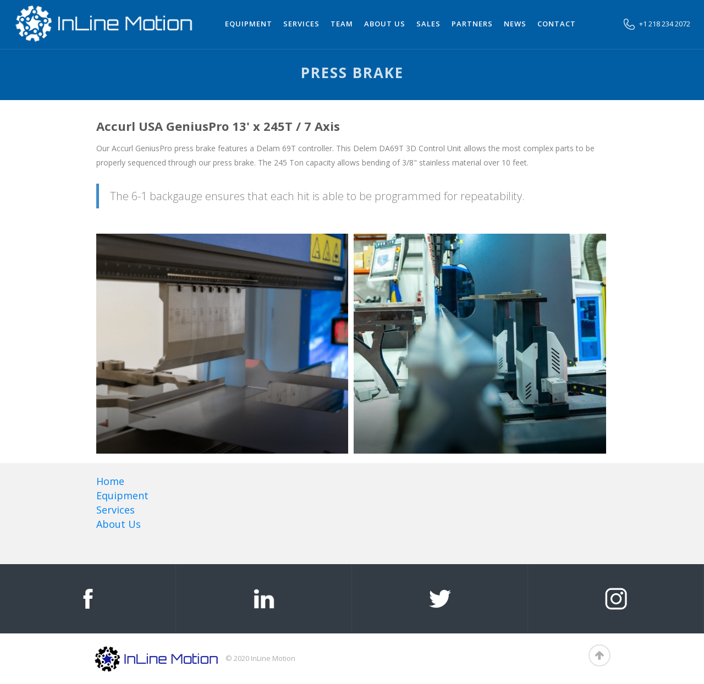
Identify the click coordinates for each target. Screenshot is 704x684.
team (342, 24)
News (515, 24)
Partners (472, 24)
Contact (556, 24)
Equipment (248, 24)
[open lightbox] (109, 344)
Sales (428, 24)
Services (301, 24)
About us (384, 24)
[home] (104, 23)
